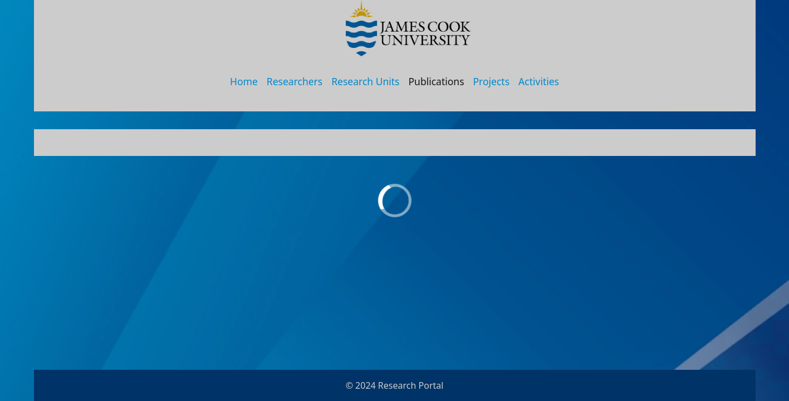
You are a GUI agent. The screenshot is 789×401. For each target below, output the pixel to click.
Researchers (294, 81)
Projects (491, 81)
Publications (436, 81)
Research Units (365, 81)
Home (244, 81)
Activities (538, 81)
